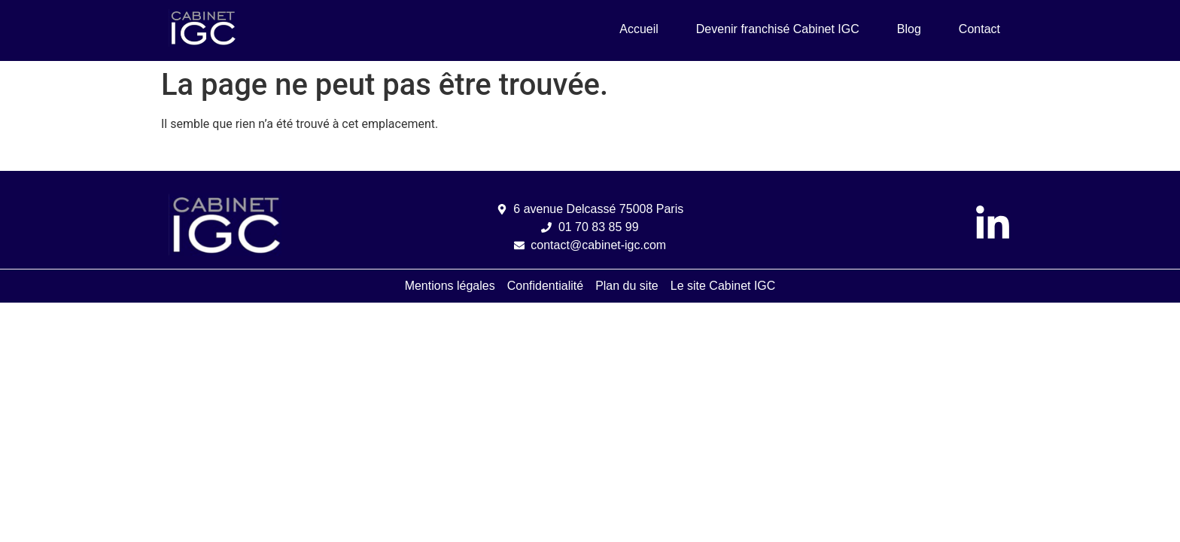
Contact (979, 29)
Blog (909, 29)
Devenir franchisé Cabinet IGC (777, 29)
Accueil (638, 29)
